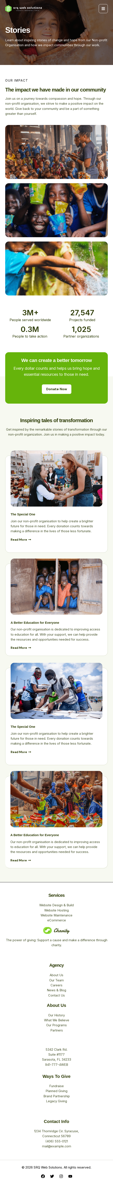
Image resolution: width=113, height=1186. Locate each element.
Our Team (56, 980)
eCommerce (56, 920)
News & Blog (56, 990)
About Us (56, 975)
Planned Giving (56, 1091)
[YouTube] (70, 1176)
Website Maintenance (56, 915)
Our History (56, 1015)
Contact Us (56, 995)
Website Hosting (56, 910)
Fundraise (56, 1086)
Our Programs (56, 1025)
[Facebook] (43, 1176)
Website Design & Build (56, 905)
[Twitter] (52, 1176)
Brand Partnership (56, 1096)
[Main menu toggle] (103, 8)
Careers (56, 985)
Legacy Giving (56, 1101)
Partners (56, 1030)
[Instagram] (61, 1176)
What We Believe (56, 1020)
